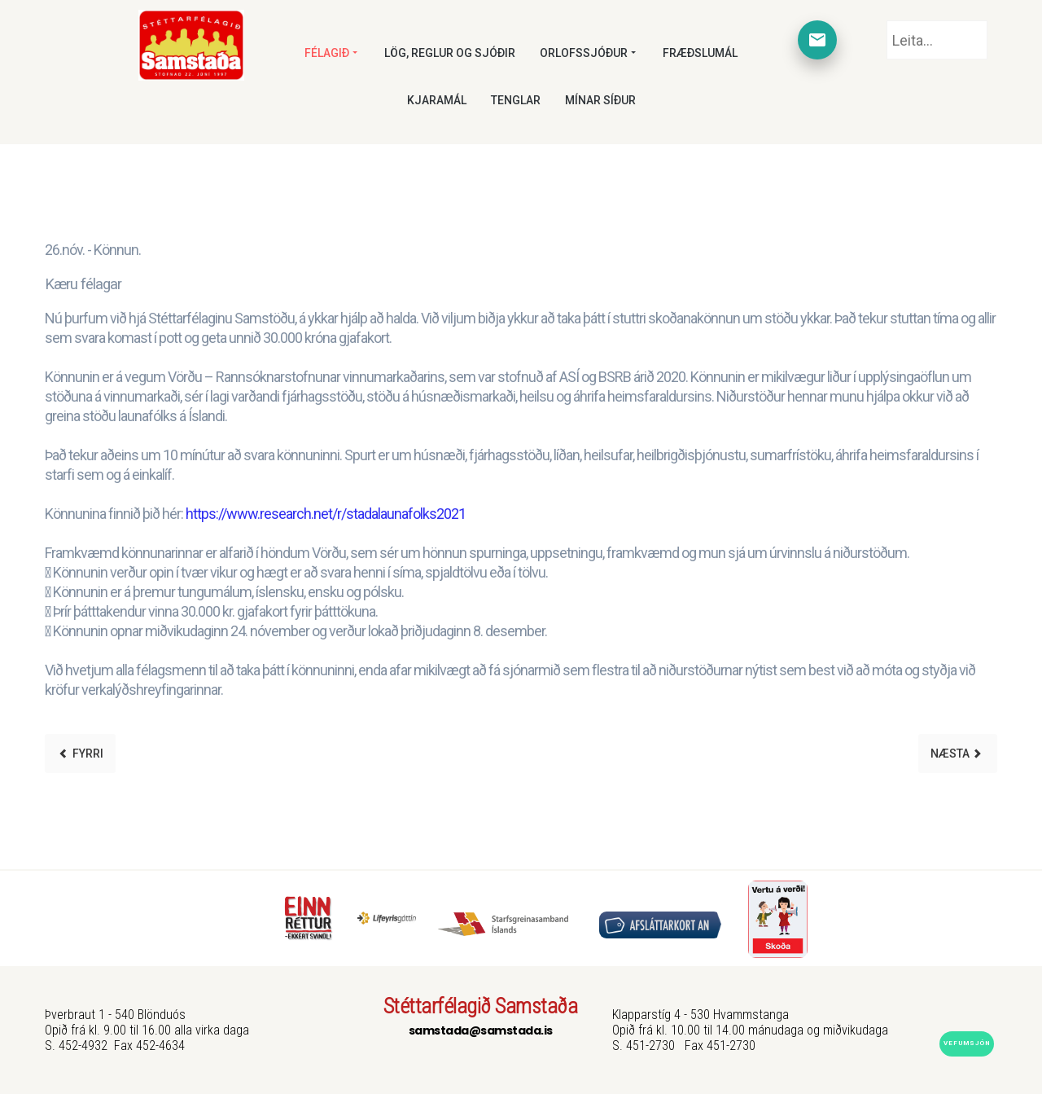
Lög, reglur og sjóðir (449, 52)
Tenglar (516, 100)
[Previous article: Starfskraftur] (80, 753)
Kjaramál (436, 100)
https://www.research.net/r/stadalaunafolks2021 (326, 513)
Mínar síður (600, 100)
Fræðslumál (700, 52)
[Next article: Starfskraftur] (957, 753)
